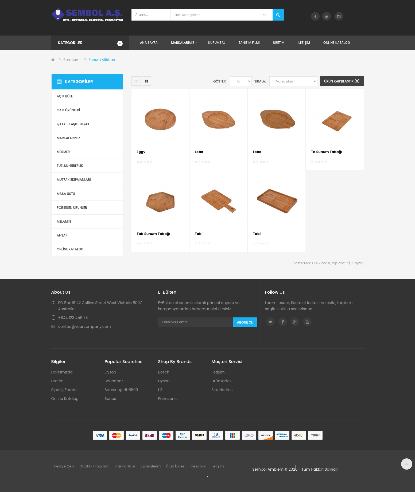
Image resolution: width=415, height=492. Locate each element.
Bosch (163, 372)
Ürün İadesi (222, 381)
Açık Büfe (65, 96)
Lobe (199, 151)
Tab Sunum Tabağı (153, 233)
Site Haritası (223, 389)
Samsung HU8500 (121, 389)
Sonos (110, 398)
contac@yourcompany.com (84, 326)
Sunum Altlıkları (101, 59)
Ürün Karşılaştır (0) (342, 81)
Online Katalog (65, 398)
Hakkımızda (62, 372)
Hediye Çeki (64, 466)
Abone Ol (245, 322)
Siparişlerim (150, 466)
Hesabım (198, 466)
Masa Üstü (66, 193)
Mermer (63, 151)
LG (160, 389)
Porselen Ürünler (72, 207)
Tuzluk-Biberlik (70, 165)
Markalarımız (68, 138)
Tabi (199, 233)
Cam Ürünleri (68, 110)
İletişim (218, 372)
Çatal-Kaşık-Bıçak (73, 124)
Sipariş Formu (64, 389)
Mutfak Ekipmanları (74, 179)
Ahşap (62, 235)
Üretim (57, 381)
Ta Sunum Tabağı (326, 151)
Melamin (64, 221)
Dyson (110, 372)
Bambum (71, 59)
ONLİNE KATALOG (70, 249)
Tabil (257, 233)
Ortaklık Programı (94, 466)
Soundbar (114, 381)
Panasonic (168, 398)
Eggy (141, 151)
